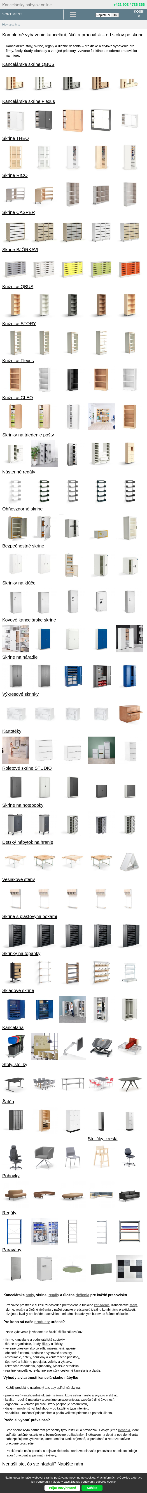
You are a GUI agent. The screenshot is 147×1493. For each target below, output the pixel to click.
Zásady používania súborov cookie (93, 1481)
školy (46, 1344)
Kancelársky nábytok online (27, 5)
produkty (42, 1322)
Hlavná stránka (11, 24)
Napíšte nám (70, 1463)
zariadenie (101, 1305)
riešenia (82, 1295)
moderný (23, 1408)
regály (54, 1295)
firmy (9, 1339)
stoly (30, 1295)
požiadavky (75, 1434)
